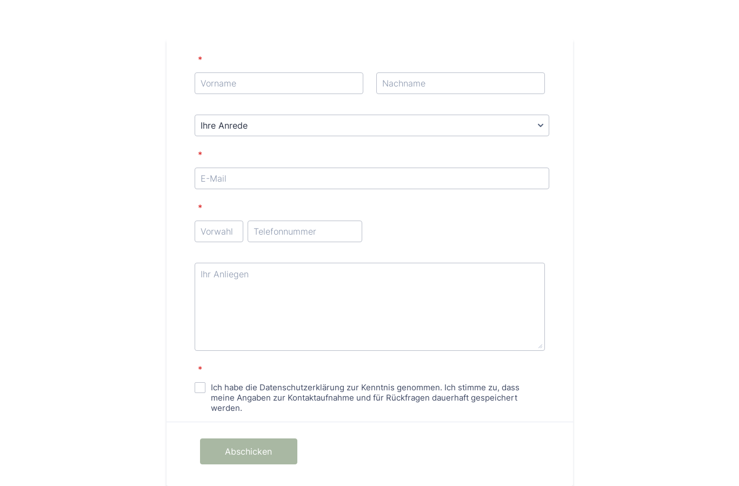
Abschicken (248, 451)
